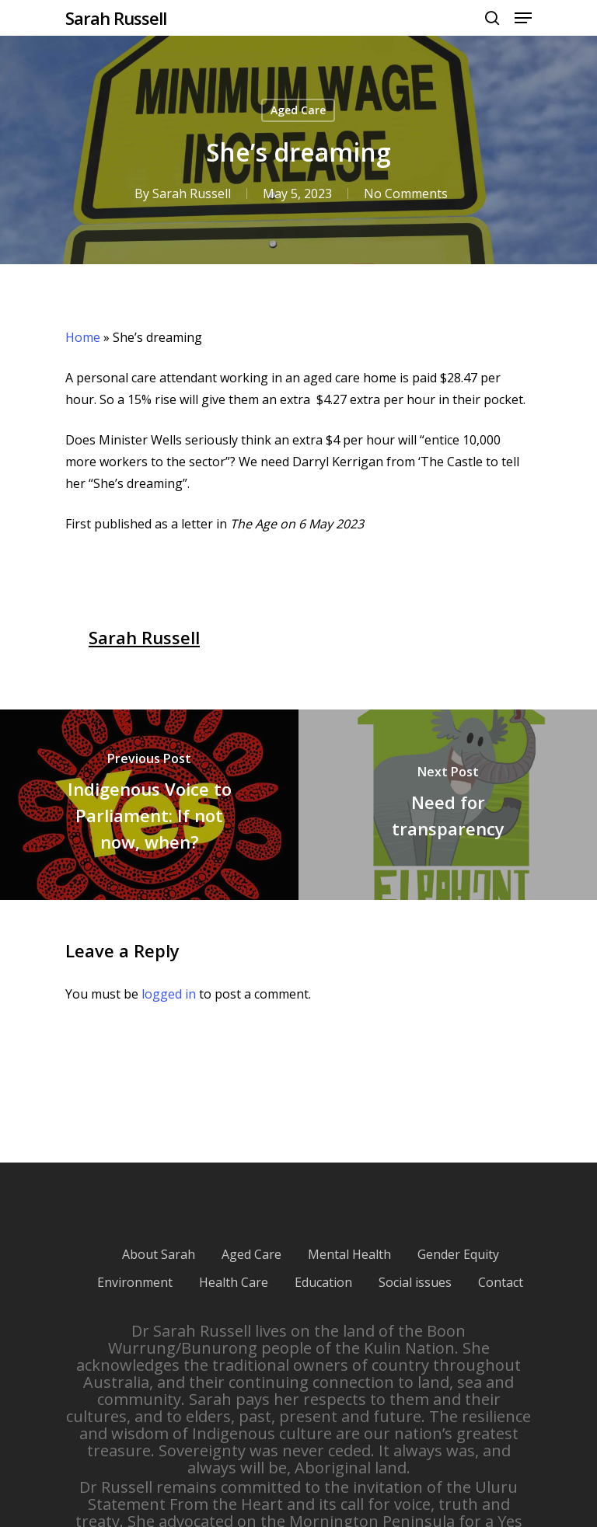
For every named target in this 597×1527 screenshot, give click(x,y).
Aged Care (298, 110)
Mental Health (349, 1254)
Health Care (233, 1282)
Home (82, 337)
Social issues (415, 1282)
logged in (168, 993)
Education (323, 1282)
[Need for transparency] (447, 804)
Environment (135, 1282)
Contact (500, 1282)
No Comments (406, 193)
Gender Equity (458, 1254)
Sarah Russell (115, 17)
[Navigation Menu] (523, 18)
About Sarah (158, 1254)
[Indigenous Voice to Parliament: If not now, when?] (149, 804)
